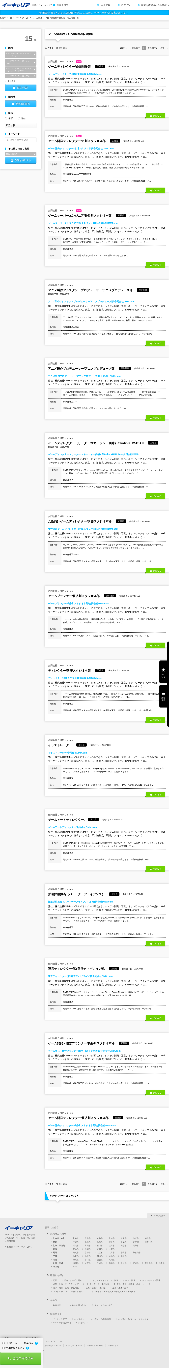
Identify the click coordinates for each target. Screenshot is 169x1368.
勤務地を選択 (23, 103)
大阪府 (100, 1252)
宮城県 (112, 1238)
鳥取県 (76, 1256)
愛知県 (100, 1249)
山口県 (124, 1256)
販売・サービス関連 (73, 1280)
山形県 (136, 1238)
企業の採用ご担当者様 (95, 1346)
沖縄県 (162, 1263)
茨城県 (76, 1242)
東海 (55, 1249)
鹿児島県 (149, 1263)
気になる (157, 116)
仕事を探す (62, 5)
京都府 (88, 1252)
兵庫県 (112, 1252)
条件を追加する (23, 160)
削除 (34, 55)
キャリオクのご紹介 (104, 1305)
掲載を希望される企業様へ (155, 5)
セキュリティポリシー (74, 1346)
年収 (9, 118)
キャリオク (79, 1319)
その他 (56, 1267)
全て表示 (11, 81)
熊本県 (112, 1263)
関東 (55, 1242)
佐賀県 (88, 1263)
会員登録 (105, 5)
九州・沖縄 (58, 1263)
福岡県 (76, 1263)
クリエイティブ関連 (151, 1280)
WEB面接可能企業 (13, 1348)
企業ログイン (113, 1346)
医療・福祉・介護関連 (96, 1288)
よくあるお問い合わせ (78, 1305)
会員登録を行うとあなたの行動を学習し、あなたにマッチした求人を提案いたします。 (84, 12)
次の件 (152, 48)
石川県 (100, 1245)
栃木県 (88, 1242)
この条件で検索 (22, 1358)
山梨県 (124, 1245)
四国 (55, 1260)
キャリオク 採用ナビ (62, 1323)
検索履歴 (163, 699)
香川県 (88, 1260)
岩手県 (100, 1238)
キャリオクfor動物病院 (101, 1319)
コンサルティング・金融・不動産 (68, 1291)
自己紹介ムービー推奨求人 (18, 1343)
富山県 (88, 1245)
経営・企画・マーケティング (66, 1284)
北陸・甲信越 (59, 1245)
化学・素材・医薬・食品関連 (66, 1288)
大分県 (124, 1263)
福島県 (148, 1238)
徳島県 (76, 1260)
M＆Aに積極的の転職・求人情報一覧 (62, 18)
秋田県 (124, 1238)
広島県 (112, 1256)
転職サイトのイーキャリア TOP (14, 18)
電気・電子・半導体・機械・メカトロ (133, 1284)
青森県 (88, 1238)
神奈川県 (149, 1242)
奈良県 (124, 1252)
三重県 (112, 1249)
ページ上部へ (160, 1216)
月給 (22, 118)
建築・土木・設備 (120, 1288)
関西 (55, 1252)
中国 (55, 1256)
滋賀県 (76, 1252)
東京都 (136, 1242)
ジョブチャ (83, 1323)
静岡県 (88, 1249)
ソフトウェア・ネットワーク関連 (103, 1280)
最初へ (124, 48)
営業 (55, 1280)
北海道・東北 (59, 1238)
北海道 (76, 1238)
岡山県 (100, 1256)
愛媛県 (100, 1260)
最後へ (163, 48)
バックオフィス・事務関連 (98, 1284)
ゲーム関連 (37, 18)
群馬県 (100, 1242)
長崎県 (100, 1263)
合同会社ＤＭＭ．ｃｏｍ (65, 61)
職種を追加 (22, 87)
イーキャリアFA (60, 1319)
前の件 (136, 48)
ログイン (125, 5)
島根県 (88, 1256)
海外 (75, 1267)
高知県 (112, 1260)
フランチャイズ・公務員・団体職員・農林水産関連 (112, 1291)
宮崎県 (136, 1263)
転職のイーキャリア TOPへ (19, 1247)
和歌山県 (137, 1252)
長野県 (136, 1245)
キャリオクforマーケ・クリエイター (134, 1319)
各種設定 (57, 1305)
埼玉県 (112, 1242)
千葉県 (124, 1242)
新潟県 (76, 1245)
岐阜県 (76, 1249)
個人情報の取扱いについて (51, 1346)
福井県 (112, 1245)
